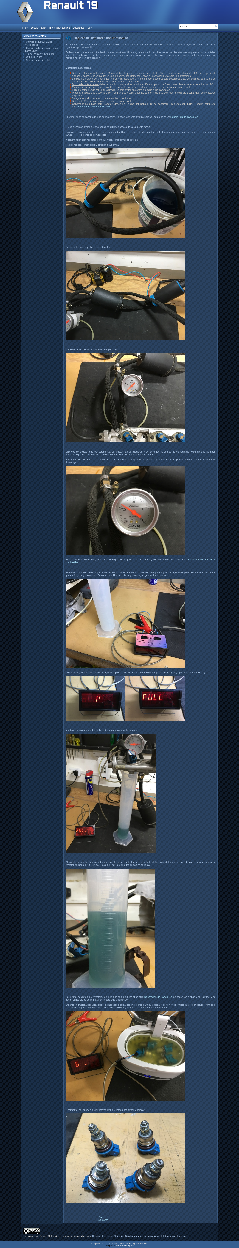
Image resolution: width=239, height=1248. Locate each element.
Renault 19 (71, 6)
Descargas (78, 27)
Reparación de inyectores (184, 117)
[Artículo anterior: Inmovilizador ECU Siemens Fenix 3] (103, 1217)
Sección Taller (38, 27)
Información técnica (59, 27)
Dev (89, 27)
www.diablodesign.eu (125, 1246)
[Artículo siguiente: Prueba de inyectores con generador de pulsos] (103, 1220)
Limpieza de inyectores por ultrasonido (100, 37)
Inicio (25, 27)
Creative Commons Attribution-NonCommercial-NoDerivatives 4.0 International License (139, 1236)
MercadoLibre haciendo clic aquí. (93, 106)
